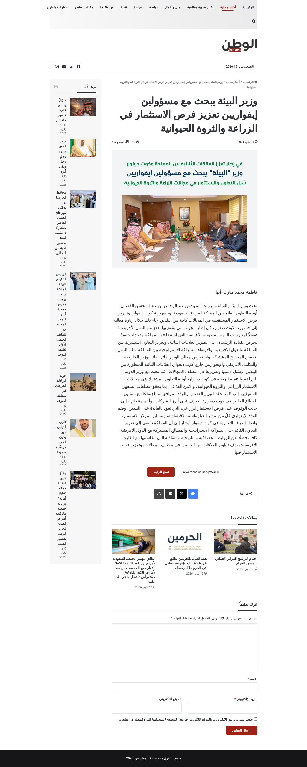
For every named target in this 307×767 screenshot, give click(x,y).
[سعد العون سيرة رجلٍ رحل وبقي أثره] (83, 148)
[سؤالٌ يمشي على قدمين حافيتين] (83, 107)
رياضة (153, 7)
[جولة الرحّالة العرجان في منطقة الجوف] (83, 382)
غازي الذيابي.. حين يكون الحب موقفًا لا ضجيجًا (60, 437)
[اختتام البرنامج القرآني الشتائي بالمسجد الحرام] (235, 541)
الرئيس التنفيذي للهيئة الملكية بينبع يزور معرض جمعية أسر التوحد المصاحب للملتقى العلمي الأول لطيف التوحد (60, 314)
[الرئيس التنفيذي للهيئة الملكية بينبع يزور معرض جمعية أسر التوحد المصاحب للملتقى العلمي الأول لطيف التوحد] (83, 281)
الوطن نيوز (141, 758)
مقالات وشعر (83, 7)
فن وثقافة (107, 7)
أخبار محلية (228, 7)
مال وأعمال (172, 7)
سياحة (138, 7)
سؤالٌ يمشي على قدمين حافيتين (61, 110)
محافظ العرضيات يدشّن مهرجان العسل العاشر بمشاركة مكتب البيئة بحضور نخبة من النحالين (60, 223)
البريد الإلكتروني (245, 699)
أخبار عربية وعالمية (200, 7)
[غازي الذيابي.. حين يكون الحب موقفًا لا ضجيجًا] (83, 428)
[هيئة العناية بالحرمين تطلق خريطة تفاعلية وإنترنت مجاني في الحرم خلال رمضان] (184, 541)
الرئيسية (248, 7)
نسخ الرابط (161, 472)
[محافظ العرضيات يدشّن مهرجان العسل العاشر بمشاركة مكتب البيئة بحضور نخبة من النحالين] (83, 199)
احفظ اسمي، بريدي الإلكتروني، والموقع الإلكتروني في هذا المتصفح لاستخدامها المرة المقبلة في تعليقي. (186, 719)
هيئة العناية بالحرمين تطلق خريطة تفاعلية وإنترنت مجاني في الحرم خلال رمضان (185, 563)
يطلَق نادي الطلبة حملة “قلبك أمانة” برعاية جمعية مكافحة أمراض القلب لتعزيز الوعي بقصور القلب (61, 508)
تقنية (123, 7)
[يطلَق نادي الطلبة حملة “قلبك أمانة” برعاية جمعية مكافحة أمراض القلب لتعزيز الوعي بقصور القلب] (83, 480)
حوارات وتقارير (57, 7)
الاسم (252, 678)
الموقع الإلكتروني (170, 699)
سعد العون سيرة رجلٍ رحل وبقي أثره (62, 156)
